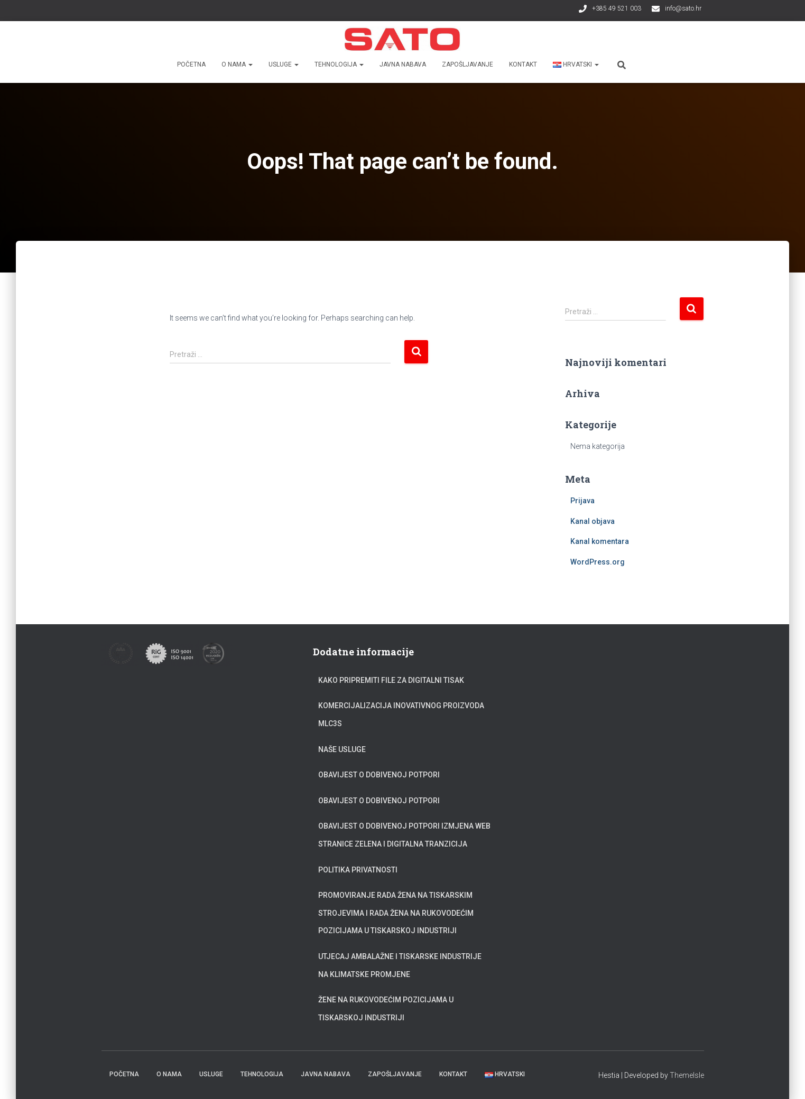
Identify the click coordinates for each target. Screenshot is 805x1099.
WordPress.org (597, 562)
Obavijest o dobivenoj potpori (379, 775)
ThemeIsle (687, 1075)
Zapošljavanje (467, 64)
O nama (237, 64)
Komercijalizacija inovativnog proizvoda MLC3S (401, 714)
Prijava (582, 500)
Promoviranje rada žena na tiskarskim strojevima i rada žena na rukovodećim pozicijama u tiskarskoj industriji (396, 913)
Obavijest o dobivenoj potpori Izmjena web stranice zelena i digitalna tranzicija (404, 835)
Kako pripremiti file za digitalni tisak (391, 680)
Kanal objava (592, 521)
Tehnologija (339, 64)
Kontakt (523, 64)
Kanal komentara (599, 541)
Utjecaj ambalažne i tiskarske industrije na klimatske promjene (400, 965)
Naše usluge (342, 749)
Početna (191, 64)
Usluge (284, 64)
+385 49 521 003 (616, 8)
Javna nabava (403, 64)
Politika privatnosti (357, 870)
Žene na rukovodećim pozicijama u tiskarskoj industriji (386, 1008)
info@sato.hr (683, 8)
